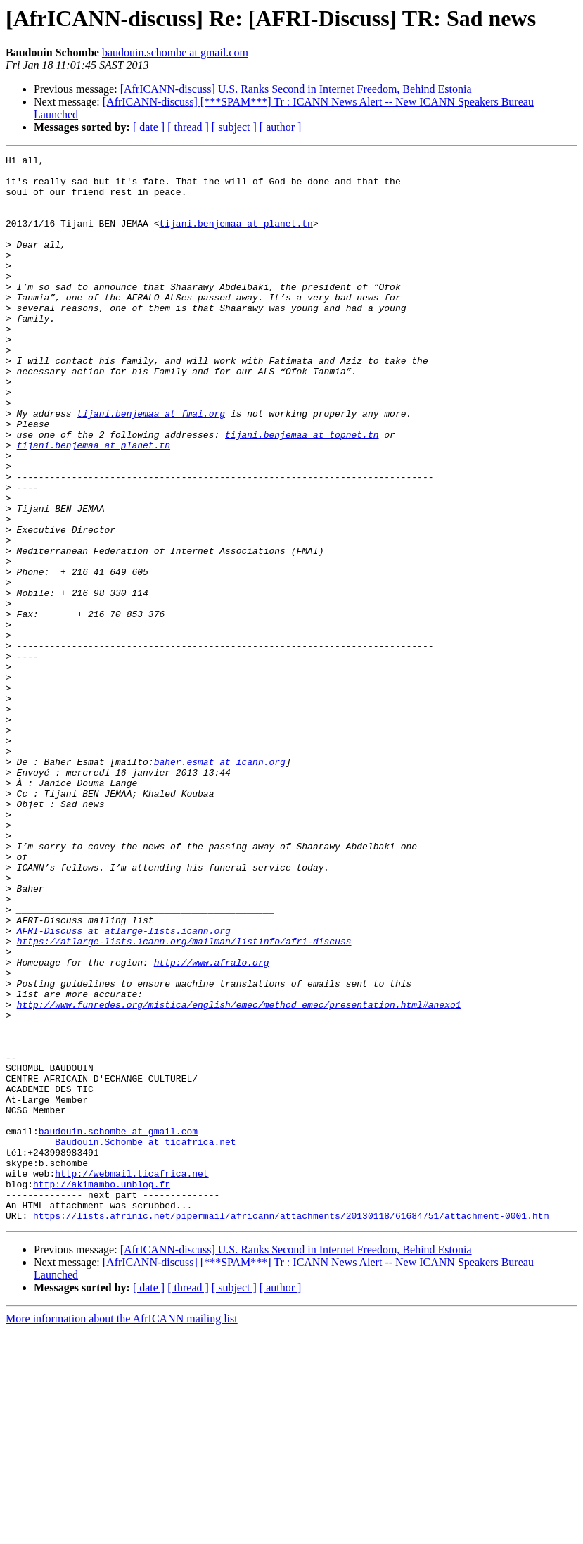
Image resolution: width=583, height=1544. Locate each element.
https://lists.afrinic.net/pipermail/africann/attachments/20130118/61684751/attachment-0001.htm (291, 1428)
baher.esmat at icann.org (220, 884)
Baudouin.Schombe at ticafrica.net (145, 1340)
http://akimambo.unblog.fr (101, 1390)
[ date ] (149, 127)
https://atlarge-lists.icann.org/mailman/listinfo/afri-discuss (184, 1099)
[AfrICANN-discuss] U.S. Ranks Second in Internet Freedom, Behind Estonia (296, 89)
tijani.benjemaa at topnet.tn (301, 491)
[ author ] (281, 127)
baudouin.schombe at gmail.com (175, 52)
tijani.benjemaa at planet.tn (235, 238)
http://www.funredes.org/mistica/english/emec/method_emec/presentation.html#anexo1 (239, 1175)
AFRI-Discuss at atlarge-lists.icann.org (124, 1086)
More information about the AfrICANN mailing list (122, 1532)
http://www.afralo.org (211, 1124)
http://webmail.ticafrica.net (131, 1378)
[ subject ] (234, 127)
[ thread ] (188, 127)
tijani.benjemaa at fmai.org (151, 466)
